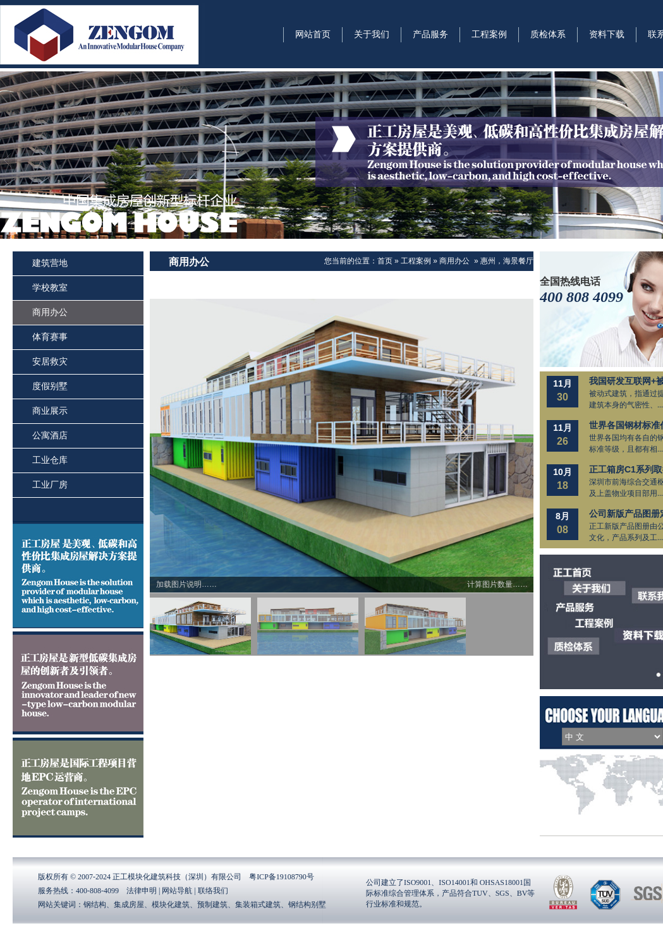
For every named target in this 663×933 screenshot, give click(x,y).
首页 (384, 260)
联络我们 (213, 890)
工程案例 (416, 260)
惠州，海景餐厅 (506, 260)
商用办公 (454, 260)
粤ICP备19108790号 (281, 876)
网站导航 (177, 890)
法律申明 (141, 890)
